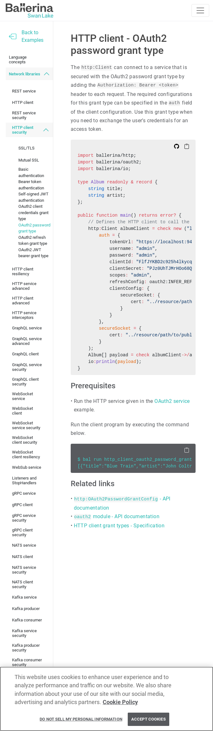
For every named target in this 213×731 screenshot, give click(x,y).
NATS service (24, 545)
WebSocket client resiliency (26, 454)
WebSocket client (22, 411)
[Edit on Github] (176, 146)
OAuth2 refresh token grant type (32, 240)
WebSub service (26, 467)
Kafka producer (26, 608)
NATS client (22, 556)
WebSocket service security (26, 425)
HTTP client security (22, 130)
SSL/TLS (26, 148)
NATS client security (22, 584)
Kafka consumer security (27, 662)
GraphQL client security (25, 381)
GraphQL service (27, 328)
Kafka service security (24, 633)
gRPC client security (22, 532)
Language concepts (18, 59)
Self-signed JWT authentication (33, 197)
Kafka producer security (26, 647)
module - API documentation (116, 516)
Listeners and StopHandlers (24, 480)
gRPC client (22, 504)
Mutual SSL (28, 160)
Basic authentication (31, 172)
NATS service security (24, 570)
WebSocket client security (24, 440)
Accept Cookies (148, 719)
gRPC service (24, 493)
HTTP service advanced (24, 286)
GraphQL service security (27, 367)
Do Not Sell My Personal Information (81, 719)
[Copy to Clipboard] (187, 146)
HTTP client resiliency (22, 271)
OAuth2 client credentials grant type (33, 212)
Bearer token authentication (31, 184)
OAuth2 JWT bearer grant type (33, 252)
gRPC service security (24, 518)
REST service (24, 91)
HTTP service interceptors (24, 315)
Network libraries (24, 74)
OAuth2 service (172, 401)
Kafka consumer (27, 620)
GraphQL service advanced (27, 341)
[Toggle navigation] (200, 10)
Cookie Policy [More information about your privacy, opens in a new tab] (120, 702)
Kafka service (24, 597)
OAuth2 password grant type (34, 228)
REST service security (24, 115)
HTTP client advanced (22, 300)
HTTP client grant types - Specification (119, 526)
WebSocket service (22, 396)
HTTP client (22, 102)
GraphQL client (25, 354)
